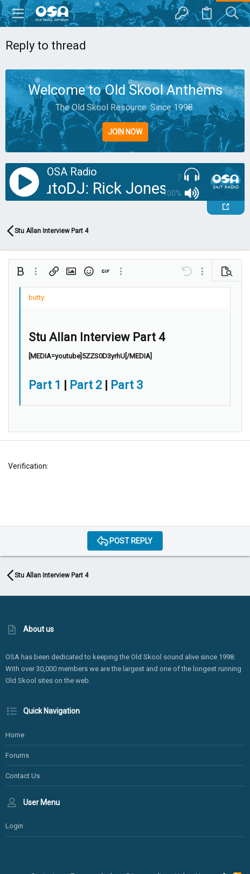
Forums (17, 755)
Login (14, 826)
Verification (27, 466)
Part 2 (86, 385)
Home (14, 735)
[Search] (232, 13)
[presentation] (90, 497)
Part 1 (45, 385)
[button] (18, 13)
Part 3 (126, 385)
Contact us (22, 776)
